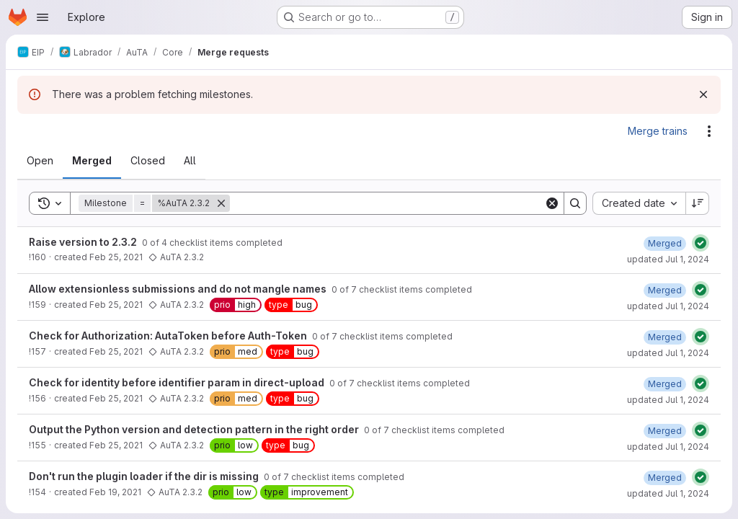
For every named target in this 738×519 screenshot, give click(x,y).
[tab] (40, 161)
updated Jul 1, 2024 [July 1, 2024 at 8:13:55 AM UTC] (668, 493)
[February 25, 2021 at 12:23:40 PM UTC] (665, 290)
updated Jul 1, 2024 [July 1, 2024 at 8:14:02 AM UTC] (668, 352)
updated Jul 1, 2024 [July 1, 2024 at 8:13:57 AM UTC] (668, 446)
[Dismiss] (703, 94)
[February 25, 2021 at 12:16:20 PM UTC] (665, 383)
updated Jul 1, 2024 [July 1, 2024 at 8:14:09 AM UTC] (668, 259)
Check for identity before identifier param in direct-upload (177, 382)
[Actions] (709, 131)
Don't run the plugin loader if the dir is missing (145, 476)
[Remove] (221, 203)
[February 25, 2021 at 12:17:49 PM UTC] (665, 337)
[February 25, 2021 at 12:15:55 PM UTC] (665, 477)
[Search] (387, 203)
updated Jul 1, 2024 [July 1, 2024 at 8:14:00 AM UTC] (668, 399)
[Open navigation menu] (42, 17)
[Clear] (552, 203)
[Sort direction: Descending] (697, 203)
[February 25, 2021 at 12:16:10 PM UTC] (665, 430)
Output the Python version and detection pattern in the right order (195, 429)
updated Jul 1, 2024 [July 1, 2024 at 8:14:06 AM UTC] (668, 306)
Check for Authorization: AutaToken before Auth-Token (169, 335)
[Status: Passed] (700, 243)
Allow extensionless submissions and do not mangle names (179, 289)
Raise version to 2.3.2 (84, 242)
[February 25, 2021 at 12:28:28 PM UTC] (665, 243)
